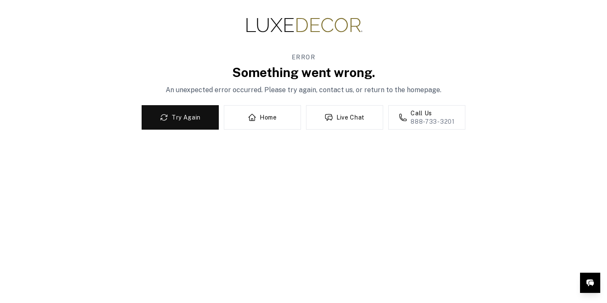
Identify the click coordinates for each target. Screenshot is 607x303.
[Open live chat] (590, 283)
